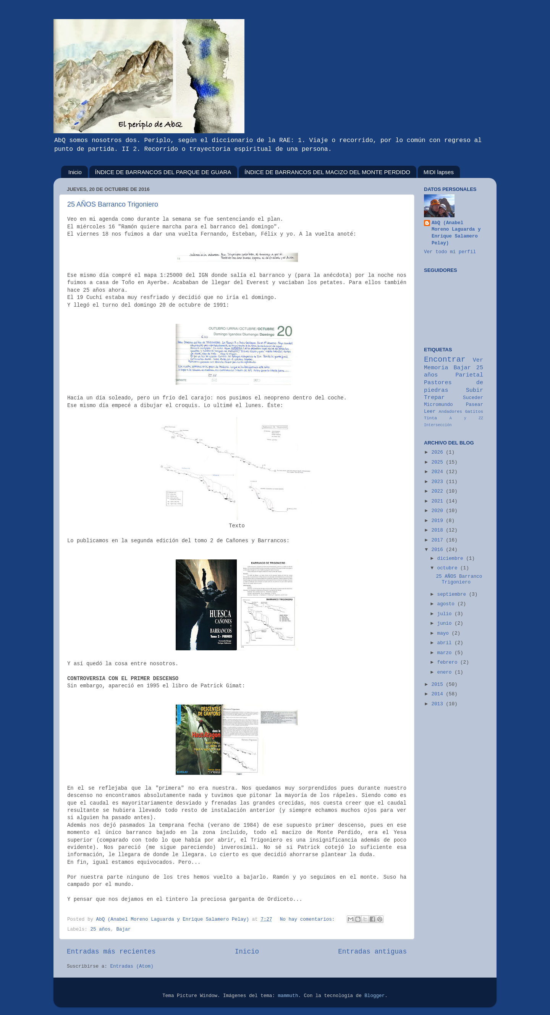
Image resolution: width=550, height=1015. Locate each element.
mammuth (288, 996)
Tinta (430, 418)
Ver (478, 360)
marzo (446, 653)
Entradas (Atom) (131, 966)
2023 (438, 482)
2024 (438, 472)
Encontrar (445, 359)
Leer (429, 411)
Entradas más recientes (111, 951)
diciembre (451, 558)
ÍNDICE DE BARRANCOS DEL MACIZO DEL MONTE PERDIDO (327, 172)
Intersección (438, 425)
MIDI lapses (439, 172)
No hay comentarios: (309, 919)
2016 (438, 550)
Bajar (123, 929)
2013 (438, 704)
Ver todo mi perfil (450, 252)
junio (446, 623)
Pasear (474, 404)
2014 (438, 694)
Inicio (75, 172)
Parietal (469, 375)
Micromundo (438, 404)
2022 (438, 491)
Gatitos (474, 411)
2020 (438, 511)
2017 (438, 540)
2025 (438, 462)
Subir (474, 390)
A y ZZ (466, 418)
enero (446, 672)
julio (446, 614)
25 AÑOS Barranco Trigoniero (112, 204)
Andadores (450, 411)
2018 (438, 530)
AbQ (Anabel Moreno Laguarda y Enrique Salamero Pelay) (456, 233)
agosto (447, 604)
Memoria (436, 367)
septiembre (453, 594)
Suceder (473, 398)
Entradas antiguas (372, 951)
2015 (438, 684)
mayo (444, 633)
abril (446, 643)
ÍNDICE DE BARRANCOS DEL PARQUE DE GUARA (163, 172)
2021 (438, 501)
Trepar (434, 397)
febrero (448, 662)
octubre (448, 568)
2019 (438, 521)
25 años (100, 929)
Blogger (374, 996)
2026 (438, 452)
